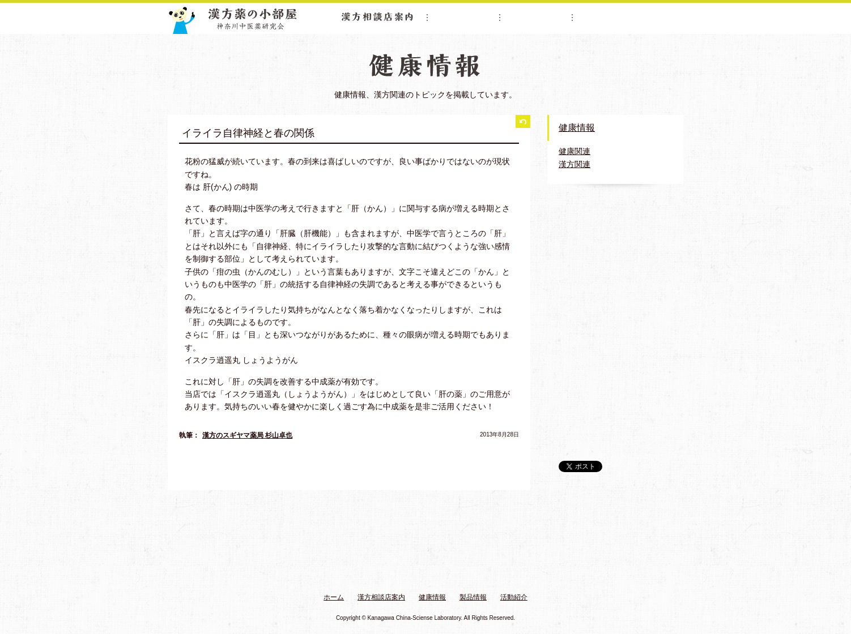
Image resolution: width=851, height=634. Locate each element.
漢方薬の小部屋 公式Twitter (615, 400)
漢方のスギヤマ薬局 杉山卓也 (247, 435)
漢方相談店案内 (377, 17)
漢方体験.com (615, 433)
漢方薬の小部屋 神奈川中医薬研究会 (233, 18)
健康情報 (464, 17)
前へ (186, 465)
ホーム (334, 597)
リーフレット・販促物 (615, 368)
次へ (511, 465)
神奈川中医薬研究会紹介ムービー (615, 236)
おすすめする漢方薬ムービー (615, 313)
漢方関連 (574, 164)
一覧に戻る (523, 122)
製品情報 (536, 17)
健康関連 (574, 151)
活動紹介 (609, 17)
